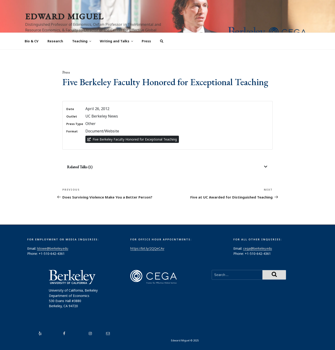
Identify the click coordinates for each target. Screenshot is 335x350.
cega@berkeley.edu (257, 248)
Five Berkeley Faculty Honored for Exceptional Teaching (132, 139)
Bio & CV (31, 41)
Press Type (74, 124)
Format (72, 131)
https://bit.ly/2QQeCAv (147, 248)
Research (55, 41)
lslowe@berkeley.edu (52, 248)
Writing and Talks (117, 41)
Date (70, 109)
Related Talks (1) (79, 167)
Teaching (82, 41)
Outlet (71, 116)
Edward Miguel (64, 16)
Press (146, 41)
